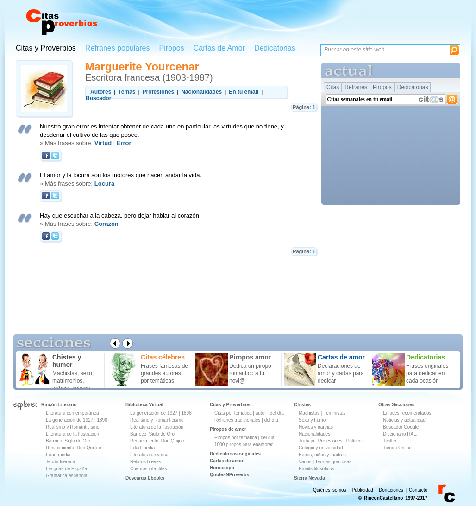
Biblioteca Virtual (144, 404)
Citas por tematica (233, 413)
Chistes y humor (66, 360)
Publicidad (362, 490)
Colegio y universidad (321, 447)
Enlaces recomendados (407, 413)
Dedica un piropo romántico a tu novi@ (250, 373)
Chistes (302, 404)
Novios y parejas (316, 426)
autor (261, 413)
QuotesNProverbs (229, 474)
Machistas (309, 413)
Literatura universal (149, 454)
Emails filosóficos (316, 468)
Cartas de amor (227, 460)
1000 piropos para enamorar (243, 444)
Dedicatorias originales (235, 453)
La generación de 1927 (69, 420)
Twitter (389, 440)
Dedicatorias (274, 48)
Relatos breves (145, 461)
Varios (305, 461)
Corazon (106, 223)
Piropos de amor (228, 429)
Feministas (334, 413)
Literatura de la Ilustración (72, 433)
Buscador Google (401, 426)
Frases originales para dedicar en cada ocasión (427, 373)
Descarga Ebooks (144, 477)
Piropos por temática (235, 437)
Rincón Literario (59, 404)
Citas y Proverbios (46, 48)
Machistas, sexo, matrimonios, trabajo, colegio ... (74, 380)
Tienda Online (397, 447)
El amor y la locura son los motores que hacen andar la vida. (120, 175)
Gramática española (67, 475)
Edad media (58, 454)
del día (277, 413)
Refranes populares (117, 48)
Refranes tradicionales (237, 420)
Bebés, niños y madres (322, 454)
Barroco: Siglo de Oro (68, 440)
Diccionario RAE (400, 433)
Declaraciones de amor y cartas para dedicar (341, 373)
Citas (332, 87)
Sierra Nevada (309, 477)
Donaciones (391, 490)
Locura (104, 183)
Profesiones (331, 440)
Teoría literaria (60, 461)
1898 (102, 420)
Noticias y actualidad (404, 420)
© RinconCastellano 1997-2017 (392, 497)
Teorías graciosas (333, 461)
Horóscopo (222, 467)
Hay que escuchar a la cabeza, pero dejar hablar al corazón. (120, 215)
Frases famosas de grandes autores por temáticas (164, 373)
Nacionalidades (314, 433)
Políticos (354, 440)
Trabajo (306, 440)
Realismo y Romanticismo (73, 426)
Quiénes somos (329, 490)
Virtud (103, 143)
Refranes (355, 87)
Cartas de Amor (219, 48)
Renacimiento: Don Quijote (73, 447)
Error (124, 143)
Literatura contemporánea (72, 413)
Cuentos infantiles (148, 468)
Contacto (418, 490)
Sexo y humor (313, 420)
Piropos (171, 48)
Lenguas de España (66, 468)
